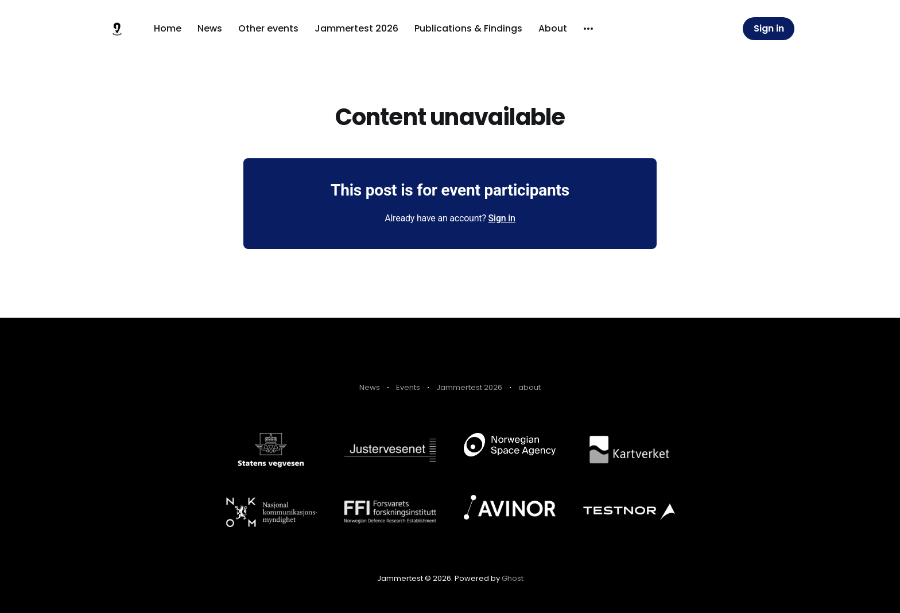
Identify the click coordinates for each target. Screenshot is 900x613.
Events (408, 387)
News (209, 28)
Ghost (512, 578)
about (529, 387)
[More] (588, 28)
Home (167, 28)
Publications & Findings (468, 28)
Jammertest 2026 (356, 28)
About (552, 28)
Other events (268, 28)
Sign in (769, 28)
